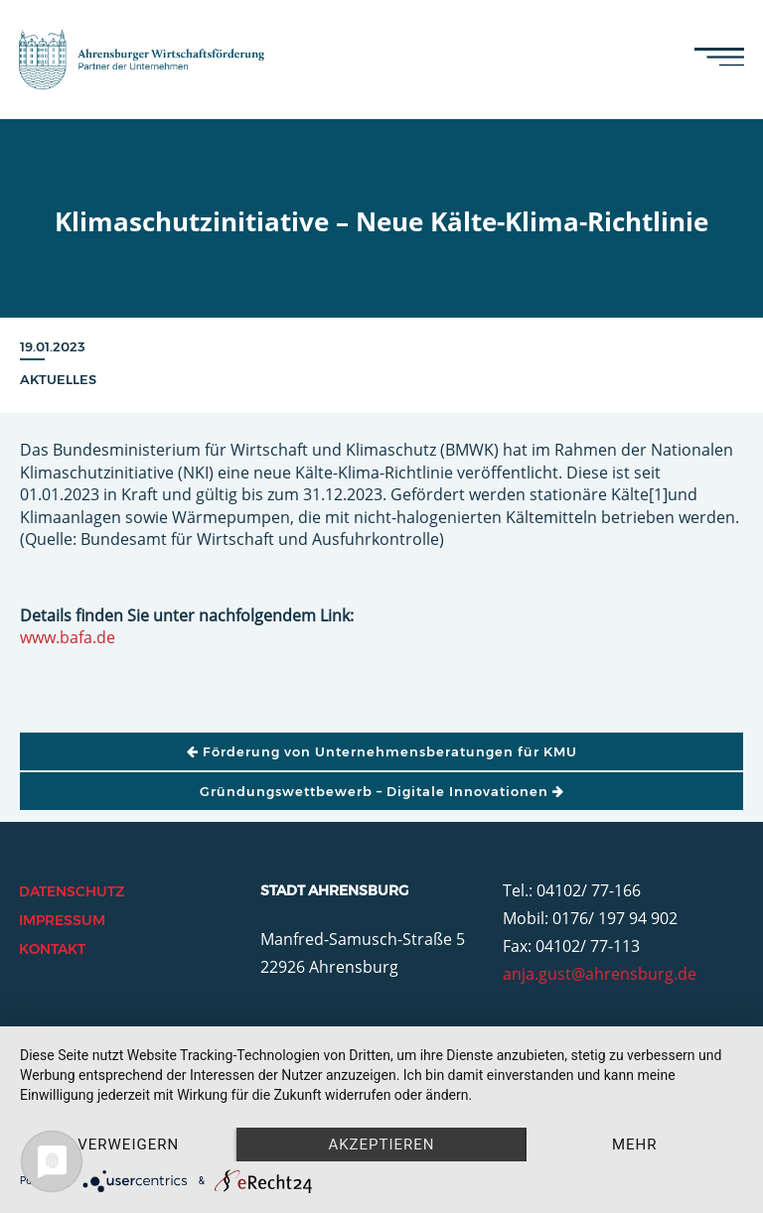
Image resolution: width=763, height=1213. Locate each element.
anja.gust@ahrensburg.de (599, 974)
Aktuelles (58, 379)
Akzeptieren (381, 1144)
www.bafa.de (67, 637)
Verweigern (128, 1144)
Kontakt (52, 949)
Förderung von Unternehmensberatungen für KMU (382, 751)
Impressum (62, 920)
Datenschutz (71, 891)
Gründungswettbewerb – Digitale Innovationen (382, 791)
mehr (635, 1144)
